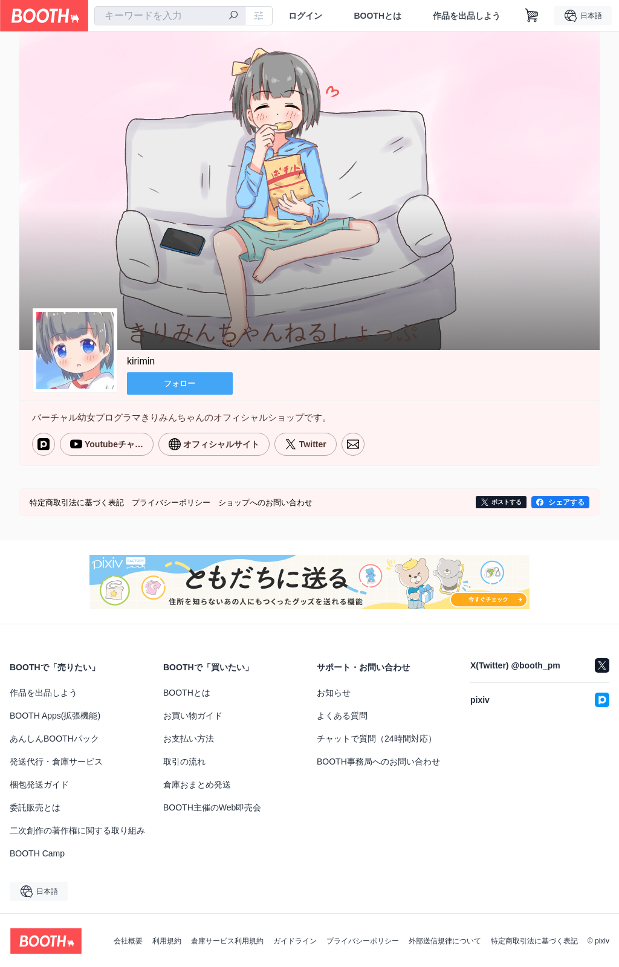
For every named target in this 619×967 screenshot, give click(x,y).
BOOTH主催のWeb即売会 (212, 806)
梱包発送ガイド (39, 783)
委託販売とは (35, 806)
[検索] (233, 16)
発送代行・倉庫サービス (56, 760)
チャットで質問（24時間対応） (376, 737)
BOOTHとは (377, 15)
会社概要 (128, 939)
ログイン (305, 15)
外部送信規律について (445, 939)
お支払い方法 (188, 737)
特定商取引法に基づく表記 (534, 939)
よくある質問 (342, 714)
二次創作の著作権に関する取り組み (77, 829)
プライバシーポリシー (362, 939)
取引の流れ (184, 760)
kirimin (141, 362)
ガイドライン (295, 939)
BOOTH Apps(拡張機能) (55, 714)
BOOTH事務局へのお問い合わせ (378, 760)
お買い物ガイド (192, 714)
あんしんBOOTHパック (54, 737)
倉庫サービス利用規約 (227, 939)
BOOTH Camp (37, 852)
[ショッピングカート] (532, 15)
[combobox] (169, 15)
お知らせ (334, 691)
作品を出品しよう (467, 15)
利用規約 (166, 939)
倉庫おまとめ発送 (197, 783)
